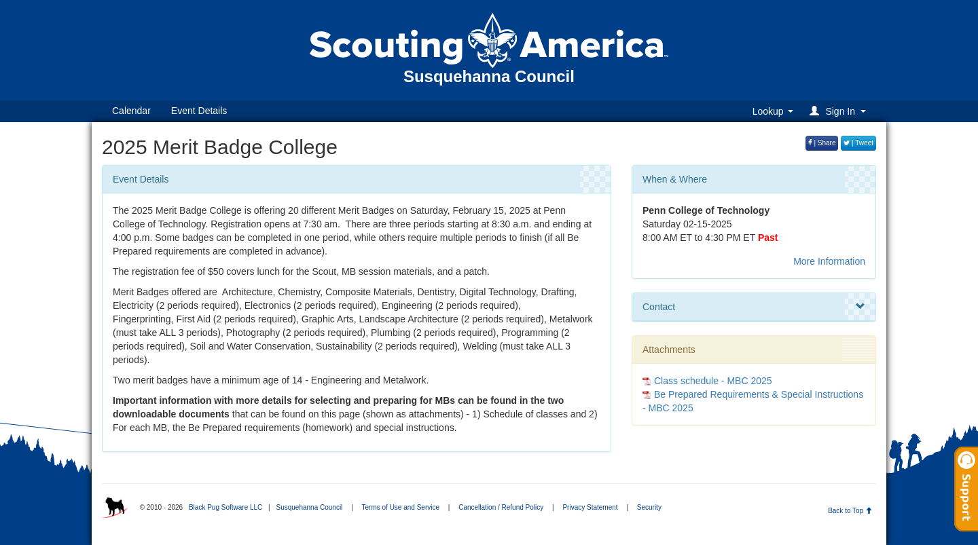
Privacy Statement (589, 507)
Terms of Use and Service (401, 507)
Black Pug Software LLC (225, 507)
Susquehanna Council (309, 507)
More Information (829, 261)
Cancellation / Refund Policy (500, 507)
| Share (822, 143)
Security (649, 507)
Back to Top (850, 510)
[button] (839, 110)
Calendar (131, 110)
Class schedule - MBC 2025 (713, 380)
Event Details (199, 110)
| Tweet (858, 143)
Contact (753, 307)
